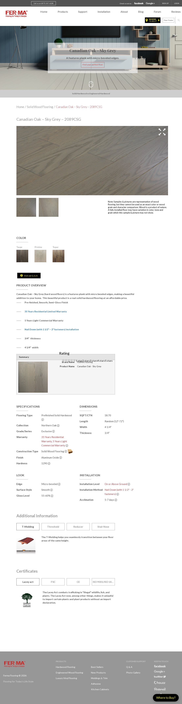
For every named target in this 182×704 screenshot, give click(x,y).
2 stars (86, 360)
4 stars (101, 360)
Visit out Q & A (30, 275)
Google (150, 3)
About (124, 11)
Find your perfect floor (93, 65)
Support (82, 11)
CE (78, 581)
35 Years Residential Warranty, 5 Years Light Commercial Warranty (54, 441)
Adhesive (96, 683)
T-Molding (28, 526)
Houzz (159, 683)
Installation (104, 11)
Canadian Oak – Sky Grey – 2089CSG (79, 107)
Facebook (139, 3)
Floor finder (168, 20)
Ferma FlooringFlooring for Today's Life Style (16, 14)
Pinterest (160, 689)
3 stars (93, 360)
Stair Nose (103, 526)
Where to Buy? (165, 697)
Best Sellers (97, 667)
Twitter (160, 676)
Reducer (78, 526)
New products (98, 672)
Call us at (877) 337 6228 (43, 3)
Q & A (129, 667)
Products (63, 11)
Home (43, 11)
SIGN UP (165, 3)
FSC (53, 581)
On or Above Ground (116, 483)
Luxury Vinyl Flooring (66, 678)
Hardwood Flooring (65, 667)
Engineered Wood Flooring (69, 672)
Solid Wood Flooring (40, 107)
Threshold (53, 526)
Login (176, 3)
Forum (157, 11)
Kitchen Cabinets (100, 689)
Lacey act (28, 581)
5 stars (109, 360)
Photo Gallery (133, 672)
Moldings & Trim (99, 678)
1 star (79, 360)
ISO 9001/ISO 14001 (104, 581)
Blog (141, 11)
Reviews (176, 11)
